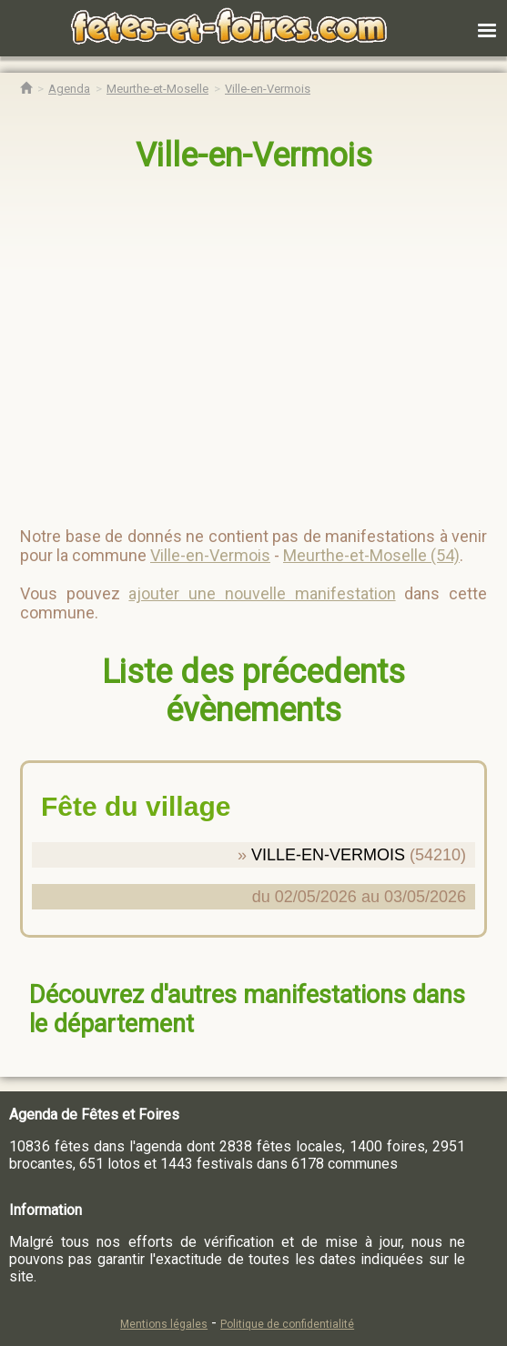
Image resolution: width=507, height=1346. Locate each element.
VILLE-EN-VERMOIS (328, 855)
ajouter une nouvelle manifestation (261, 593)
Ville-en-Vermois (254, 155)
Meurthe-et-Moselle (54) (371, 555)
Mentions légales (164, 1324)
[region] (235, 341)
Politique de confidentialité (287, 1324)
